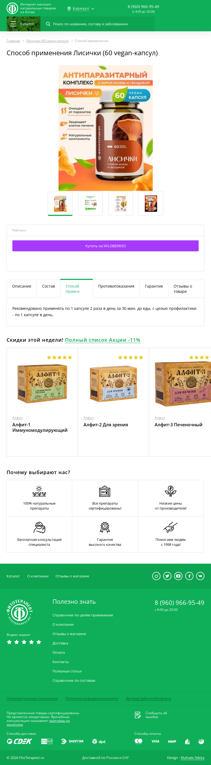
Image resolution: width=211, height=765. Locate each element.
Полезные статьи (67, 671)
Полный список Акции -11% (103, 339)
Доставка (60, 643)
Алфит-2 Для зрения (106, 425)
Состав (48, 286)
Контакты (60, 662)
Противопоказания (116, 286)
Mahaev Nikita (192, 757)
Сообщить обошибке (156, 715)
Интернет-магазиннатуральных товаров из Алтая (38, 8)
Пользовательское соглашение (32, 698)
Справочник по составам (73, 680)
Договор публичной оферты (148, 698)
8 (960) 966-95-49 (143, 6)
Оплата (58, 652)
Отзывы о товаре (183, 288)
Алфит (17, 417)
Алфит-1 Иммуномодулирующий (40, 427)
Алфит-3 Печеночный (178, 425)
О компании (37, 576)
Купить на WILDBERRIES (105, 245)
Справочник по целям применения (82, 615)
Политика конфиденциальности (91, 698)
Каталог (13, 576)
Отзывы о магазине (72, 576)
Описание (21, 286)
